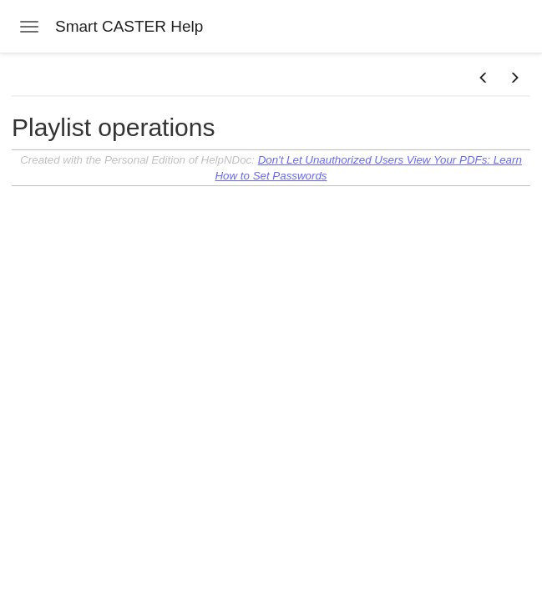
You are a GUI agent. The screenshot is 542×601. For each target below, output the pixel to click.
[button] (483, 78)
